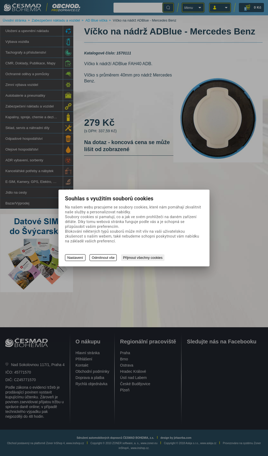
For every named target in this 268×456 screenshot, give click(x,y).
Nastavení (75, 258)
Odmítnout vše (103, 258)
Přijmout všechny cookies (143, 258)
